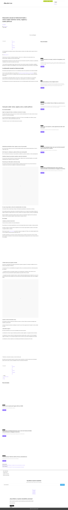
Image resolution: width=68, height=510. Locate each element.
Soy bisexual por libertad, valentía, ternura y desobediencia (14, 456)
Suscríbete (62, 484)
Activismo (42, 125)
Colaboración (5, 26)
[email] (31, 485)
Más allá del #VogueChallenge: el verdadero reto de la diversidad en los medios (13, 465)
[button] (55, 4)
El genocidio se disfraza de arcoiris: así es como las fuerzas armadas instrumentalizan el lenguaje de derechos (17, 431)
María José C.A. (6, 54)
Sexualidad (4, 24)
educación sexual (5, 376)
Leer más (42, 66)
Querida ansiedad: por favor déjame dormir (49, 81)
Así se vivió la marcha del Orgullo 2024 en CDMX (12, 406)
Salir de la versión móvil (34, 508)
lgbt (3, 377)
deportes (42, 58)
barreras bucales (11, 231)
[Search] (55, 2)
